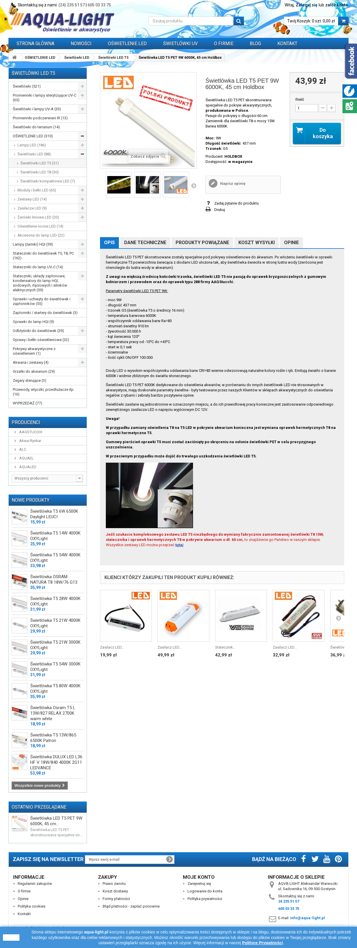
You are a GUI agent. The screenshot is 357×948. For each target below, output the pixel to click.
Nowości (81, 43)
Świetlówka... (341, 647)
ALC (22, 449)
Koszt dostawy (115, 891)
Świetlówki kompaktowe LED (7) (47, 181)
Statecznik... (225, 647)
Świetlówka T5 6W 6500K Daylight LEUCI (54, 514)
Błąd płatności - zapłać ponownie (131, 906)
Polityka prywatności (205, 898)
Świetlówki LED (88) (34, 154)
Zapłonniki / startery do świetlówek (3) (45, 312)
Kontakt (287, 43)
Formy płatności (116, 898)
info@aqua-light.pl (307, 918)
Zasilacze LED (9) (32, 208)
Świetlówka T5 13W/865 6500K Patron (53, 737)
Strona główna (35, 43)
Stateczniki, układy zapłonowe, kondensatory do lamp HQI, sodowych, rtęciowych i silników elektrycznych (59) (40, 283)
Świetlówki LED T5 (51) (39, 163)
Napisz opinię (232, 183)
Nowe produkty (30, 500)
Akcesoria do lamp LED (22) (41, 235)
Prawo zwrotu (114, 883)
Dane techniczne (145, 242)
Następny (194, 186)
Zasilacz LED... (112, 647)
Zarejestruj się (199, 883)
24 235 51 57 (288, 901)
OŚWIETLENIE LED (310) (33, 136)
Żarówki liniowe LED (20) (38, 217)
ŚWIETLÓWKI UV (180, 43)
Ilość (299, 99)
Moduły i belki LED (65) (36, 190)
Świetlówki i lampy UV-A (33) (37, 109)
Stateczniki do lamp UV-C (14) (38, 267)
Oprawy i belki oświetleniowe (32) (41, 340)
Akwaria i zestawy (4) (31, 362)
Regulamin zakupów (35, 883)
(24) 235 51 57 (71, 5)
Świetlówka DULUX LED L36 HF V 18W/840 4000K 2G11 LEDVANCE (56, 762)
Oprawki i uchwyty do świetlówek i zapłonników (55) (41, 301)
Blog (255, 43)
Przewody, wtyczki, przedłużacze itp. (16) (43, 391)
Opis (109, 242)
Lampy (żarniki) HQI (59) (33, 244)
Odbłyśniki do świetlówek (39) (38, 331)
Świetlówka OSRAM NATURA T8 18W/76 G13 (53, 579)
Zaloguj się (306, 5)
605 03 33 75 (99, 5)
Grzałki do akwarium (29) (34, 371)
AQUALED (27, 467)
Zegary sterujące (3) (29, 380)
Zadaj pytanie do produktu (236, 203)
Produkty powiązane (202, 242)
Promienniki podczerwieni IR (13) (40, 118)
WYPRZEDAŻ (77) (27, 403)
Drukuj (219, 209)
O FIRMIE (223, 43)
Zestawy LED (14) (32, 199)
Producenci (26, 422)
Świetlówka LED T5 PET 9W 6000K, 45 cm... (56, 821)
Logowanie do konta (205, 891)
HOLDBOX (233, 156)
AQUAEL (26, 458)
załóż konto (336, 5)
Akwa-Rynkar (29, 441)
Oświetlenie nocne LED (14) (40, 226)
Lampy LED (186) (31, 145)
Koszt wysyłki (256, 242)
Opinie (291, 242)
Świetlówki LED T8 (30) (39, 172)
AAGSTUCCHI (30, 432)
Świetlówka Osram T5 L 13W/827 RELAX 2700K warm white (52, 713)
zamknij (11, 937)
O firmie (24, 891)
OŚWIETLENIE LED (127, 43)
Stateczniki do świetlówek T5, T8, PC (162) (43, 255)
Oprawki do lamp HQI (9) (33, 321)
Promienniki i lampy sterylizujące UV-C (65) (44, 97)
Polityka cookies (31, 906)
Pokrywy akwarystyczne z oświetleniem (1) (34, 351)
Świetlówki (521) (27, 86)
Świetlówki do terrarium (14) (36, 127)
